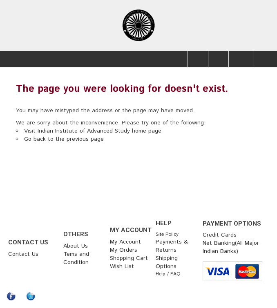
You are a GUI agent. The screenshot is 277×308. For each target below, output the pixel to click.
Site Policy (167, 234)
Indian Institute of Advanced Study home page (99, 131)
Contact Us (23, 254)
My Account (125, 242)
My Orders (123, 250)
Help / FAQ (168, 273)
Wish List (122, 266)
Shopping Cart (129, 258)
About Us (75, 246)
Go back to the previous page (64, 139)
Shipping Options (167, 262)
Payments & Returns (172, 246)
